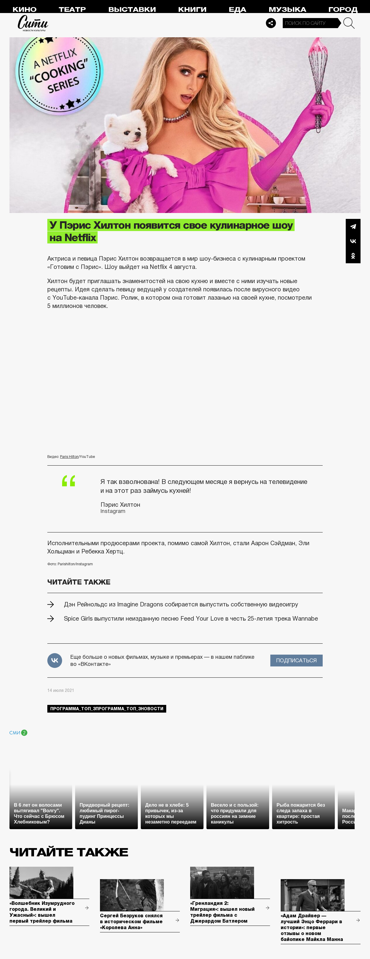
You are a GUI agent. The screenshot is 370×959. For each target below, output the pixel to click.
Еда (237, 9)
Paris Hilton (69, 457)
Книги (192, 9)
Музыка (287, 9)
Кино (24, 9)
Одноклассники (353, 255)
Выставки (132, 9)
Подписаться (296, 660)
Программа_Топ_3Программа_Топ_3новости (106, 708)
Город (343, 9)
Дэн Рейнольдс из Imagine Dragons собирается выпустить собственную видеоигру (181, 604)
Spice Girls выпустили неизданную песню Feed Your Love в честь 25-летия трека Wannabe (191, 618)
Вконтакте (353, 241)
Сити (33, 23)
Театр (72, 9)
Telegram (353, 226)
